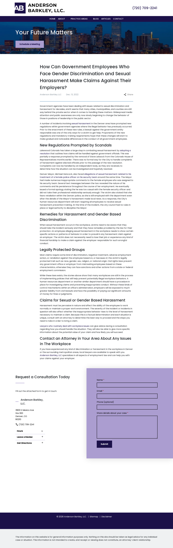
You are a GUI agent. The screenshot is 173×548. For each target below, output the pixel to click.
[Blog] (96, 18)
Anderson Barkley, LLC (51, 355)
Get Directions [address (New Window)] (30, 443)
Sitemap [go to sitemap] (94, 516)
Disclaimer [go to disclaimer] (106, 516)
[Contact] (118, 18)
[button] (66, 19)
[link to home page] (39, 7)
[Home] (52, 18)
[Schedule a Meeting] (29, 44)
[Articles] (106, 18)
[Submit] (104, 444)
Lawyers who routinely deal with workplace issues (64, 326)
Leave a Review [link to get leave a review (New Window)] (30, 437)
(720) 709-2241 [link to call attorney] (24, 424)
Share (128, 94)
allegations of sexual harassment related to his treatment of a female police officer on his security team (85, 176)
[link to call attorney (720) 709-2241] (144, 8)
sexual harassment (81, 123)
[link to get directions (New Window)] (30, 415)
